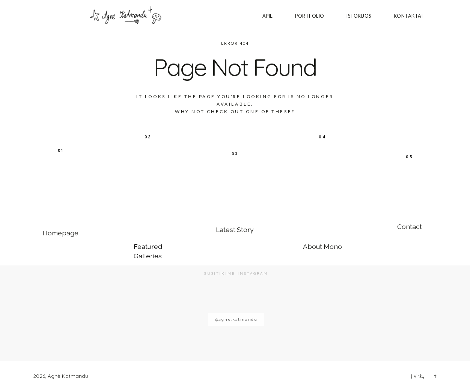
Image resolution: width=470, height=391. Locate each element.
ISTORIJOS (358, 16)
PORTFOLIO (309, 16)
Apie (267, 16)
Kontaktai (408, 16)
